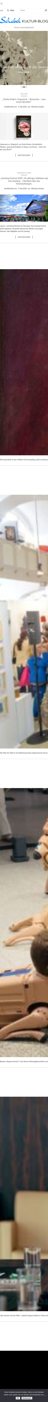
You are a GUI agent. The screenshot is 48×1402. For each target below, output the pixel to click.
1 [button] (22, 87)
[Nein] (45, 1395)
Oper (29, 173)
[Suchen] (45, 10)
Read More (24, 72)
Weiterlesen (25, 155)
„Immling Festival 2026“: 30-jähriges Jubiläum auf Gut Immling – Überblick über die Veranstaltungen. (24, 181)
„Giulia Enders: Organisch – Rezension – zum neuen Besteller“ (24, 100)
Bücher (24, 94)
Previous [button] (3, 58)
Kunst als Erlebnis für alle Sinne (24, 67)
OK (18, 1398)
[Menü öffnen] (1, 3)
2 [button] (24, 87)
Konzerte (21, 173)
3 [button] (25, 87)
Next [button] (44, 58)
